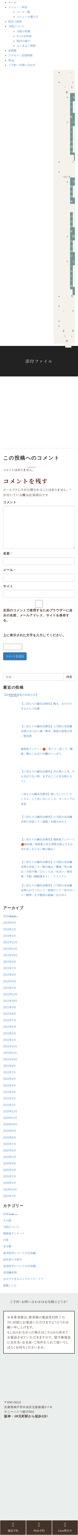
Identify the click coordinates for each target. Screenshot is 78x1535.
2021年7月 (9, 1072)
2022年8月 (9, 1014)
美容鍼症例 (10, 1272)
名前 (7, 553)
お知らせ (8, 1214)
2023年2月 (9, 988)
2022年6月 (9, 1027)
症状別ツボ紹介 (12, 1259)
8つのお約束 (24, 36)
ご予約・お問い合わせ (21, 65)
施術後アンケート (14, 1233)
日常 (6, 1240)
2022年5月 (9, 1033)
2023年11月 (10, 949)
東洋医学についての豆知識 (19, 1253)
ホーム (12, 2)
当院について (16, 26)
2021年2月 (9, 1098)
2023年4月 (9, 975)
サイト (8, 586)
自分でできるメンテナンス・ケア (23, 1279)
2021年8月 (9, 1066)
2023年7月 (9, 968)
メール (9, 570)
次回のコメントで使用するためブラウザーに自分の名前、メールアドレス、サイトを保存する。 (38, 615)
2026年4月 (9, 916)
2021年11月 (10, 1053)
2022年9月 (9, 1007)
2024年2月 (9, 929)
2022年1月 (9, 1040)
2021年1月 (9, 1105)
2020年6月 (9, 1150)
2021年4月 (9, 1085)
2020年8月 (9, 1137)
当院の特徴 (23, 31)
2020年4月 (9, 1163)
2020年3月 (9, 1170)
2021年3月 (9, 1092)
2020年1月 (9, 1183)
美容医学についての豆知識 (19, 1266)
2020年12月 (10, 1111)
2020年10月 (10, 1124)
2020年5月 (9, 1157)
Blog (11, 60)
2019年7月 (9, 1196)
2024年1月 (9, 936)
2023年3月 (9, 981)
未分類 (7, 1246)
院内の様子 (23, 41)
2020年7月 (9, 1144)
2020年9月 (9, 1131)
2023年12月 (10, 942)
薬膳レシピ (10, 1285)
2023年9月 (9, 962)
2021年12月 (10, 1046)
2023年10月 (10, 955)
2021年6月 (9, 1079)
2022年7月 (9, 1020)
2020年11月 (10, 1118)
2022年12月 (10, 994)
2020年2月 (9, 1176)
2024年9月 (9, 922)
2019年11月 (10, 1189)
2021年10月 (10, 1059)
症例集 (12, 50)
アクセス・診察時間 (20, 55)
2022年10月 (10, 1001)
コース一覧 (23, 12)
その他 (7, 1220)
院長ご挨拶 (15, 21)
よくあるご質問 (26, 46)
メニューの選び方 (27, 17)
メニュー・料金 (17, 7)
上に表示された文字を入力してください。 (34, 635)
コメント (9, 502)
